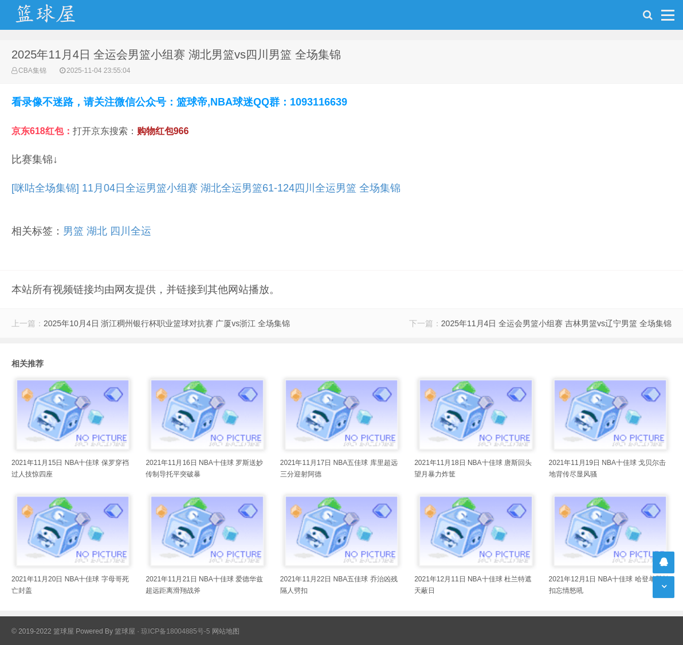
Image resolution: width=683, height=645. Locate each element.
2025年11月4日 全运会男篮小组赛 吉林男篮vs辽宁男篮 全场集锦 (556, 323)
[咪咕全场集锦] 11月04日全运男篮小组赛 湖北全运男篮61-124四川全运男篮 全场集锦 (206, 188)
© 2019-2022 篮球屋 (42, 631)
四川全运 (130, 231)
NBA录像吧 (57, 15)
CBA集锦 (32, 71)
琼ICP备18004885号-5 (175, 631)
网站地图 (226, 631)
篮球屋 (125, 631)
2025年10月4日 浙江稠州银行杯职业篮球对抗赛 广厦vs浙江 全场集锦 (167, 323)
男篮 (73, 231)
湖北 (97, 231)
